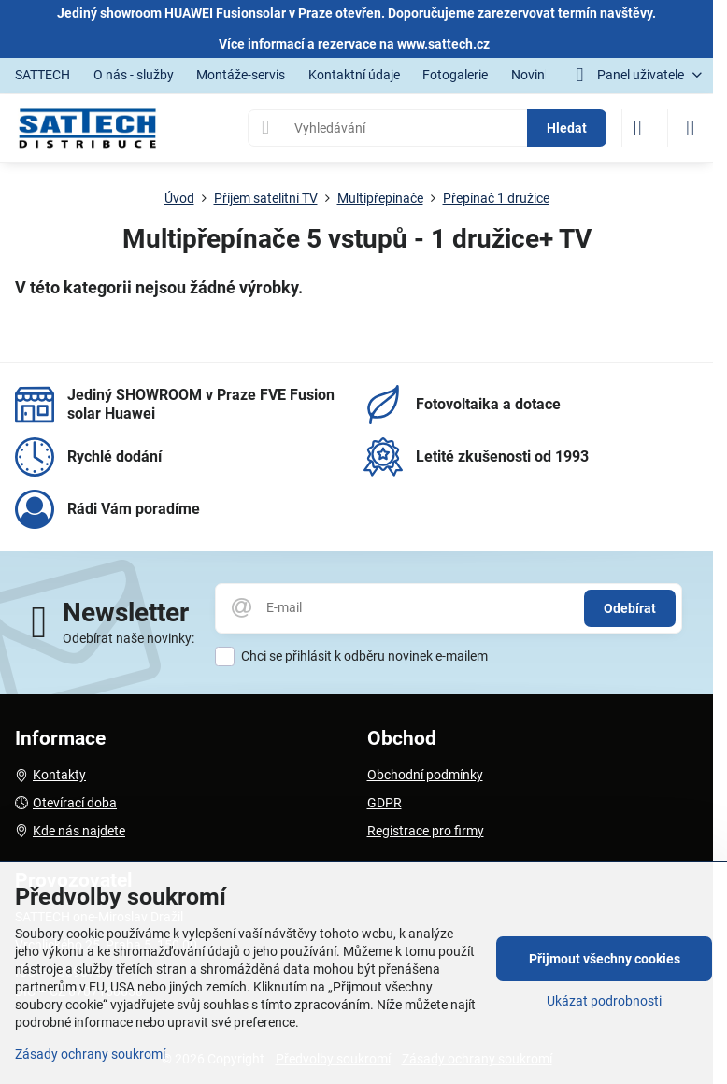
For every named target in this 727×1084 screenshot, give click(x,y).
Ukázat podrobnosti (604, 1000)
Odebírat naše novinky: (128, 638)
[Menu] (690, 128)
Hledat (567, 128)
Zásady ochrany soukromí (90, 1054)
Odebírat (630, 608)
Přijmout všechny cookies (604, 958)
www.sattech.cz (443, 43)
